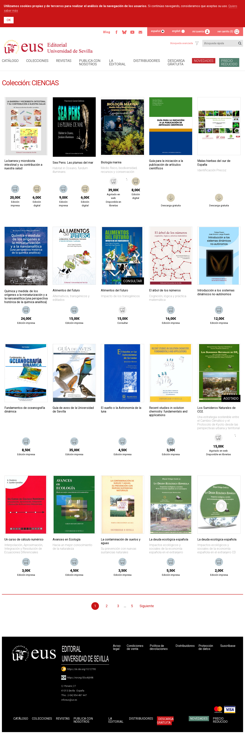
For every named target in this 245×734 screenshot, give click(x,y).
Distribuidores (146, 61)
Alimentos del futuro (66, 290)
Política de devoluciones (159, 647)
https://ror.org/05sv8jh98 (80, 677)
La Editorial (117, 62)
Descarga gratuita (176, 62)
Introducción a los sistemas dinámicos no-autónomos (215, 292)
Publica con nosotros (89, 62)
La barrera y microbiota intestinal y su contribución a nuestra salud (23, 164)
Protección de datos (205, 647)
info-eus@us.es (69, 700)
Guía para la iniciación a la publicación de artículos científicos (166, 164)
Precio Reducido (229, 62)
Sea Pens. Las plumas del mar (73, 162)
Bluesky (124, 32)
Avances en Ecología (66, 539)
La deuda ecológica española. (217, 539)
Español (155, 31)
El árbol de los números (165, 290)
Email (140, 32)
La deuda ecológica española (168, 539)
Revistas (63, 61)
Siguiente (147, 606)
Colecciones (37, 61)
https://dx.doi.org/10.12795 (81, 669)
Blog (106, 32)
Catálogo (10, 61)
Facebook (116, 32)
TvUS (132, 32)
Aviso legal (117, 647)
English (176, 31)
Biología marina (111, 162)
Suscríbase (227, 646)
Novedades (203, 61)
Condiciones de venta (135, 647)
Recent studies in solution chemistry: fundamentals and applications (168, 411)
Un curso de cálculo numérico (23, 539)
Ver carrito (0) (225, 31)
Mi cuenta (198, 31)
